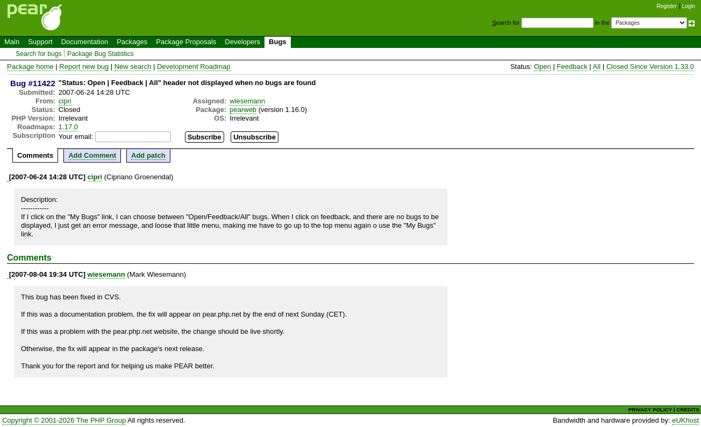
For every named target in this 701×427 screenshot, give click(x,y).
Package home (30, 66)
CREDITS (687, 409)
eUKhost (685, 420)
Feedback (572, 66)
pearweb (243, 110)
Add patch (148, 155)
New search (133, 66)
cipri (65, 101)
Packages (132, 42)
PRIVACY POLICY (650, 409)
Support (40, 42)
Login (688, 6)
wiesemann (247, 101)
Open (542, 66)
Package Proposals (186, 42)
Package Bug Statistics (100, 54)
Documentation (84, 42)
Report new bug (84, 66)
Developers (242, 42)
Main (11, 42)
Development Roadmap (194, 66)
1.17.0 (68, 127)
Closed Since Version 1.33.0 (650, 66)
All (596, 66)
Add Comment (92, 155)
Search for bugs (38, 54)
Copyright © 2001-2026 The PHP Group (64, 420)
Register (667, 6)
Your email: (76, 136)
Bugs (278, 42)
